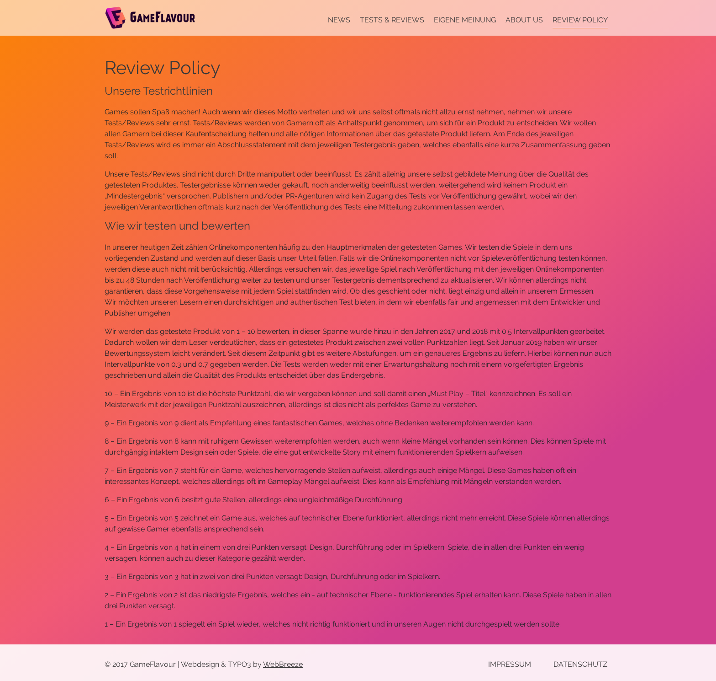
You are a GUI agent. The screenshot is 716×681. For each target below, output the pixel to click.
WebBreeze (283, 664)
